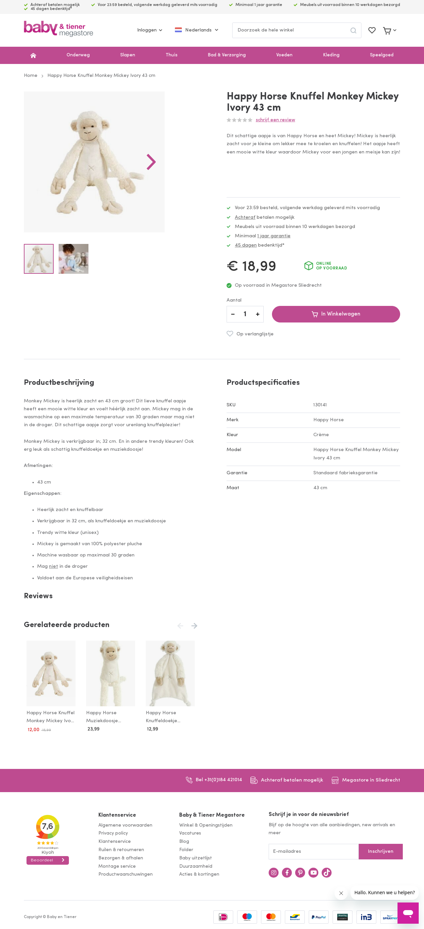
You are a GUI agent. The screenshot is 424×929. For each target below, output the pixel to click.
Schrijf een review (275, 120)
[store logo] (58, 30)
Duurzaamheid (195, 865)
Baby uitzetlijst (195, 856)
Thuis (172, 55)
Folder (186, 848)
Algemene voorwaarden (125, 824)
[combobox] (297, 30)
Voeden (284, 55)
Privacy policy (113, 832)
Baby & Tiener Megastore (212, 814)
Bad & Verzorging (227, 55)
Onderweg (78, 55)
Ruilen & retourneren (121, 848)
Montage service (117, 865)
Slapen (127, 55)
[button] (184, 178)
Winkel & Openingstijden (206, 824)
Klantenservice (117, 814)
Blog (184, 840)
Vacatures (190, 832)
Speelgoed (382, 55)
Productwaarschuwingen (125, 873)
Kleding (331, 55)
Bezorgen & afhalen (120, 856)
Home (30, 75)
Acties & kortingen (199, 873)
